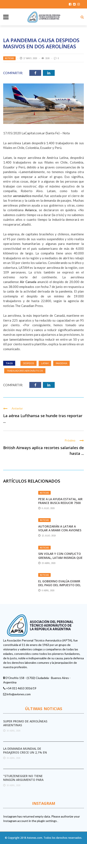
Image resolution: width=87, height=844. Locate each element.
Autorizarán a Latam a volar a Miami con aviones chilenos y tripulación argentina (59, 532)
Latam (45, 363)
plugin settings (47, 821)
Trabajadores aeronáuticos (25, 370)
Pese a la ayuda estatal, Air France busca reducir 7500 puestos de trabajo (60, 503)
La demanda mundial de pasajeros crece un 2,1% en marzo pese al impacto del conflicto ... (25, 754)
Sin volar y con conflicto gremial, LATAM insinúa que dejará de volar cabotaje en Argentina (60, 559)
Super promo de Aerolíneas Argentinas (25, 723)
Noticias (9, 58)
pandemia (61, 363)
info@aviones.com (19, 694)
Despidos (28, 363)
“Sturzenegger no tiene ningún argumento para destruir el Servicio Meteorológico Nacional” (24, 782)
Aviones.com (34, 838)
